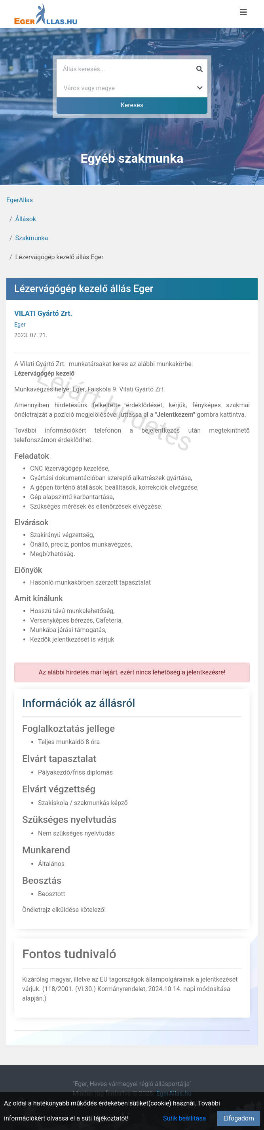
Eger (20, 324)
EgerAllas (19, 200)
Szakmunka (31, 238)
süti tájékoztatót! (105, 1118)
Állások (25, 219)
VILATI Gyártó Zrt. (43, 313)
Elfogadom (238, 1118)
